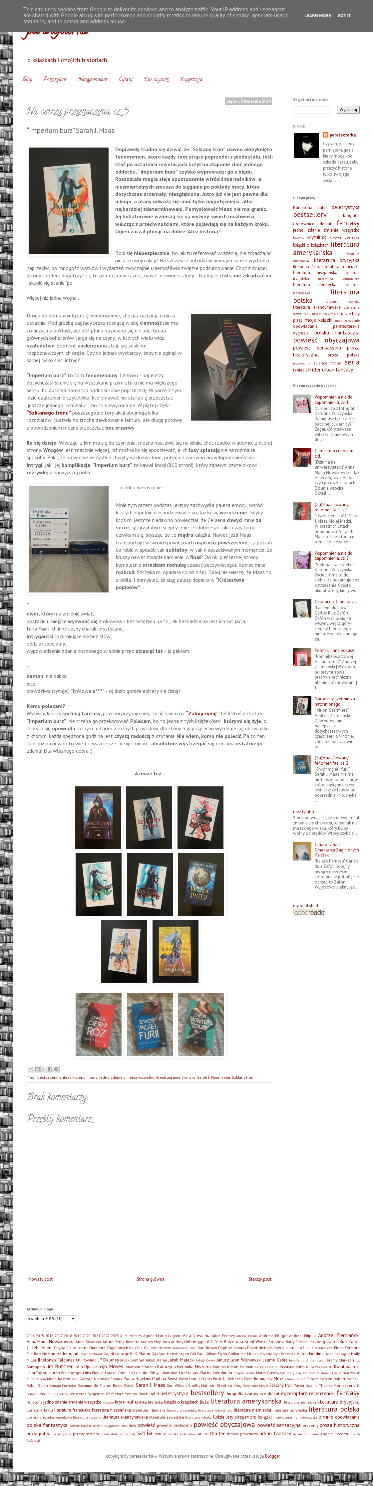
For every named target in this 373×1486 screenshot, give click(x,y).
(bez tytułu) (303, 811)
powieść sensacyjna (317, 347)
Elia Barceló (37, 1353)
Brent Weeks (255, 1341)
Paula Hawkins (137, 1379)
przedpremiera (86, 1433)
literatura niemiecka (314, 284)
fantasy (64, 1077)
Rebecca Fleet (240, 1378)
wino (315, 1434)
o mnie (326, 1416)
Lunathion (169, 1372)
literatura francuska (341, 266)
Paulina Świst (165, 1379)
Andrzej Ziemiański (339, 1335)
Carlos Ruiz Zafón (343, 1341)
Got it (344, 15)
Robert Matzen (319, 1378)
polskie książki (80, 1425)
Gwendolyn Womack (278, 1353)
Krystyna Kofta (292, 1366)
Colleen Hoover (158, 1347)
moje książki (319, 319)
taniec (298, 370)
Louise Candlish (119, 1372)
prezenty (310, 1425)
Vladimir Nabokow (54, 1394)
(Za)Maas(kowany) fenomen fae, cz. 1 (332, 507)
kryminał (316, 236)
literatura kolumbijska (339, 278)
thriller (313, 369)
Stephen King (229, 1385)
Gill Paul (197, 1353)
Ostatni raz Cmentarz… (336, 601)
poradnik (128, 1425)
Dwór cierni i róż (289, 1347)
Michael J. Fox (327, 1373)
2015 (40, 1335)
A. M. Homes (131, 1335)
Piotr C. (219, 1379)
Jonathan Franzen (140, 1366)
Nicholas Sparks (108, 1378)
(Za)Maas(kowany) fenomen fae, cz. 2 (332, 760)
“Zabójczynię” (202, 713)
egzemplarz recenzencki (308, 1393)
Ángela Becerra (334, 1433)
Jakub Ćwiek (205, 1360)
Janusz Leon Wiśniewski (238, 1360)
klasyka (298, 237)
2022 (106, 1335)
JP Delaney (108, 1360)
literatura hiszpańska (315, 272)
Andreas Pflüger (273, 1335)
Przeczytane (55, 80)
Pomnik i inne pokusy (334, 650)
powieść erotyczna (174, 1425)
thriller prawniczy (242, 1433)
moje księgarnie (347, 320)
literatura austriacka (300, 1402)
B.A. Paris (215, 1341)
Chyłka (59, 1347)
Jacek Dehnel (132, 1360)
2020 (87, 1335)
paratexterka (343, 135)
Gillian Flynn (216, 1353)
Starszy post (260, 1279)
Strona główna (151, 1279)
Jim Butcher (59, 1366)
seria (225, 1077)
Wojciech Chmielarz (106, 1393)
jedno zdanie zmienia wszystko (127, 1077)
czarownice (303, 224)
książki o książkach (311, 245)
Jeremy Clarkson (340, 1360)
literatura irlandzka (149, 1410)
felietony (34, 1402)
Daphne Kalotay (232, 1347)
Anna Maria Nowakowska (51, 1341)
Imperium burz (85, 1077)
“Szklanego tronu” (49, 412)
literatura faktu (306, 266)
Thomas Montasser (336, 1385)
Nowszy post (40, 1279)
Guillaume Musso (243, 1353)
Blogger (272, 1456)
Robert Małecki (347, 1378)
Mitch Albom (36, 1379)
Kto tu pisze (156, 80)
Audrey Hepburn (155, 1341)
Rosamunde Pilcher (95, 1385)
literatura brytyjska (337, 260)
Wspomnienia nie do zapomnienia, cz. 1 (334, 399)
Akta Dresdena (196, 1335)
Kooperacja (191, 80)
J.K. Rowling (86, 1360)
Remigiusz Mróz (268, 1379)
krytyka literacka (345, 237)
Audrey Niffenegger (188, 1341)
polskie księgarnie (105, 1425)
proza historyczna (340, 1425)
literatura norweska (289, 1410)
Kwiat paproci (347, 1367)
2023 (115, 1335)
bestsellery (47, 1077)
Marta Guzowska (270, 1372)
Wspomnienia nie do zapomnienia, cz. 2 (334, 555)
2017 (59, 1335)
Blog (27, 80)
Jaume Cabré (275, 1360)
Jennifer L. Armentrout (306, 1360)
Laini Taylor (36, 1372)
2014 (31, 1335)
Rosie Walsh (124, 1385)
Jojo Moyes (110, 1366)
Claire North (76, 1347)
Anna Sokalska (88, 1341)
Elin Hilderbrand (63, 1353)
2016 (49, 1335)
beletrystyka (346, 207)
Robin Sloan (37, 1385)
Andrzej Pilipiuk (303, 1335)
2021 (96, 1335)
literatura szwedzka (166, 1417)
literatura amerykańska (175, 1077)
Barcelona (302, 207)
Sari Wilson (177, 1385)
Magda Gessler (244, 1373)
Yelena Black (136, 1393)
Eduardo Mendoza (319, 1347)
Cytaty (125, 80)
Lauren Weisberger (65, 1372)
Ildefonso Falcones (56, 1360)
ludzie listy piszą (228, 1417)
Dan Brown (207, 1347)
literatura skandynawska (317, 307)
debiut (325, 224)
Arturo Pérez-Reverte (121, 1341)
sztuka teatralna (182, 1434)
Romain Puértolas (63, 1385)
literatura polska (334, 1409)
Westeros (78, 1393)
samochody (127, 1434)
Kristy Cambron (266, 1367)
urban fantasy (337, 369)
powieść (146, 1425)
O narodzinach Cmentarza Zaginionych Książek (337, 850)
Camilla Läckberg (310, 1341)
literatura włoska (325, 313)
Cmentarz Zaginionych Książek (116, 1347)
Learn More (317, 15)
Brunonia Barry (281, 1341)
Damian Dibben (184, 1347)
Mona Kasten (58, 1378)
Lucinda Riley (146, 1373)
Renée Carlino (294, 1379)
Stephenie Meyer (255, 1385)
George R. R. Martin (133, 1353)
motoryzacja (307, 1417)
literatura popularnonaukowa (49, 1417)
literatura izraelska (182, 1410)
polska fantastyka (337, 332)
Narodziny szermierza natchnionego (335, 701)
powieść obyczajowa (326, 339)
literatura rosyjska (341, 301)
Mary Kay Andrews (300, 1373)
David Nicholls (259, 1347)
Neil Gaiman (82, 1378)
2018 (68, 1335)
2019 (77, 1335)
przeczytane (62, 1434)
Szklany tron (242, 1077)
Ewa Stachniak (91, 1353)
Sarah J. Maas (208, 1077)
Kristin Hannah (240, 1366)
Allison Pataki (246, 1335)
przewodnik (301, 363)
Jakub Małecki (181, 1360)
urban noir (301, 1434)
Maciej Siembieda (215, 1373)
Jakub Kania (156, 1360)
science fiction (327, 362)
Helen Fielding (310, 1353)
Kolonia (219, 1366)
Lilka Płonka (93, 1372)
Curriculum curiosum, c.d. (334, 453)
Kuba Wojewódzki (319, 1367)
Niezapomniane (93, 80)
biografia (351, 215)
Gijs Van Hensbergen (170, 1353)
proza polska (344, 355)
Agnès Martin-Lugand (162, 1335)
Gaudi (109, 1353)
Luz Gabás (188, 1373)
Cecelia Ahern (40, 1347)
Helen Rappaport (337, 1353)
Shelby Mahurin (202, 1385)
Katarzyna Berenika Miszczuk (184, 1367)
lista (204, 1401)
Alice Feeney (223, 1335)
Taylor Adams (305, 1385)
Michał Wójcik (349, 1373)
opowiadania (305, 326)
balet (322, 207)
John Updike (85, 1367)
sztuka (161, 1433)
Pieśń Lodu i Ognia (195, 1378)
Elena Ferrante (347, 1347)
